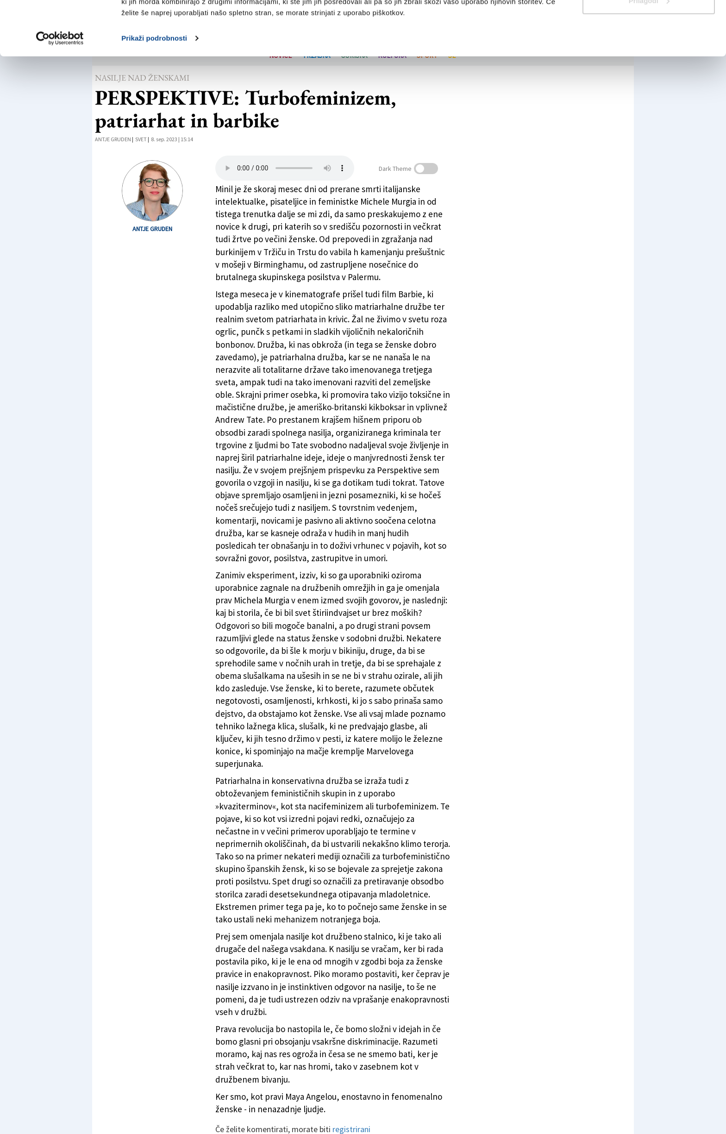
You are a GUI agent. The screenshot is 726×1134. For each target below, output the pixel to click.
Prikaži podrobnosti (154, 92)
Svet (141, 139)
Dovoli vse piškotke (648, 24)
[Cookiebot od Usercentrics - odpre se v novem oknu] (59, 93)
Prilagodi (649, 55)
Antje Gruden (113, 139)
